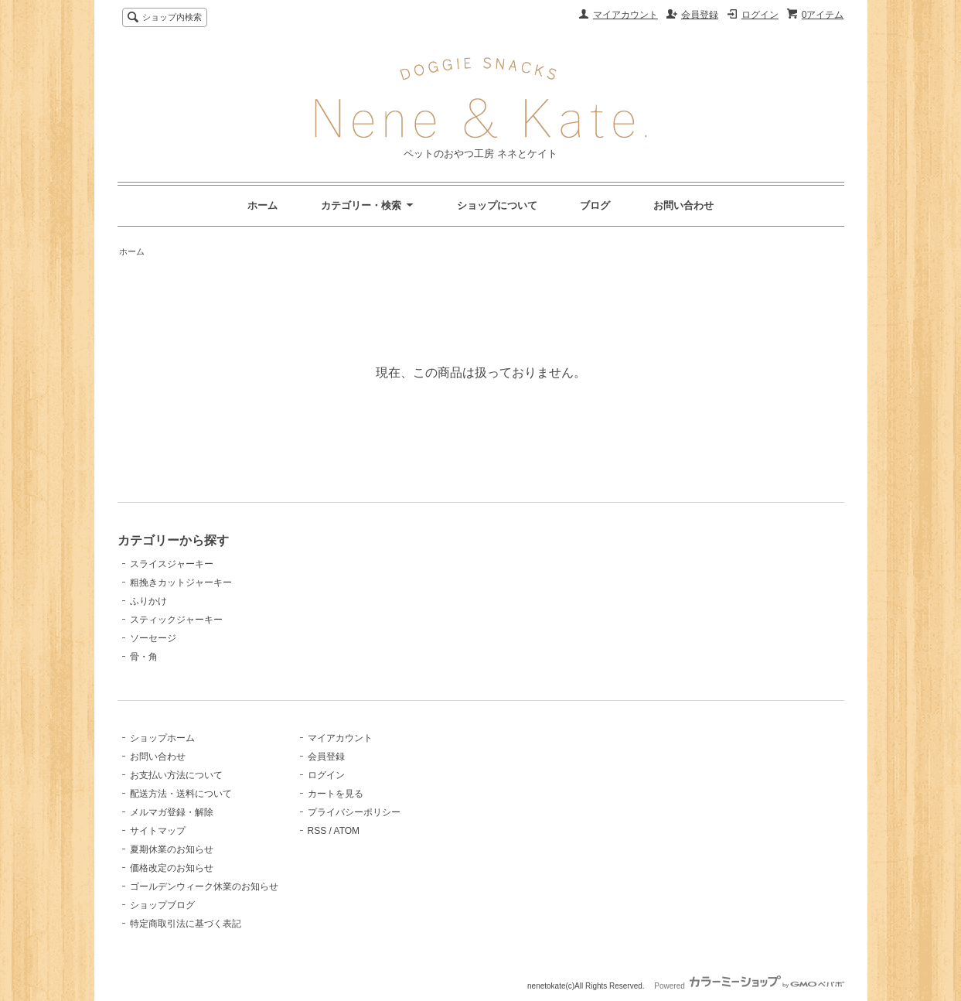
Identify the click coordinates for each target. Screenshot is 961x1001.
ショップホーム (162, 738)
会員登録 (699, 14)
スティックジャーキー (176, 619)
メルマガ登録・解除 (171, 812)
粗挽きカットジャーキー (181, 582)
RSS (317, 830)
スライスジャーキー (171, 564)
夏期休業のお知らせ (171, 849)
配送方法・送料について (181, 793)
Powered (748, 986)
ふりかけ (148, 601)
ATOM (347, 830)
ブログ (595, 205)
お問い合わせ (683, 205)
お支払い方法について (176, 775)
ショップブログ (162, 905)
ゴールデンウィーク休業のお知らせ (204, 886)
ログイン (760, 14)
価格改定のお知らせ (171, 868)
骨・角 (144, 656)
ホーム (262, 205)
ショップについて (497, 205)
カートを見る (335, 793)
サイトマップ (158, 830)
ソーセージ (153, 638)
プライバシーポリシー (354, 812)
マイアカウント (625, 14)
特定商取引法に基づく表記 (185, 923)
